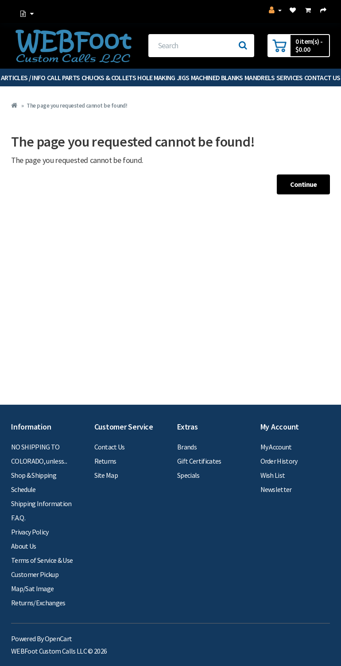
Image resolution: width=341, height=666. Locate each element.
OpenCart (58, 638)
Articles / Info (23, 77)
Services (289, 77)
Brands (187, 446)
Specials (188, 475)
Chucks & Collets (108, 77)
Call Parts (63, 77)
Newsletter (276, 489)
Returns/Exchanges (38, 602)
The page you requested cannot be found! (77, 105)
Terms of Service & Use (42, 560)
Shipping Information (41, 503)
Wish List (272, 475)
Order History (279, 461)
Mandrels (259, 77)
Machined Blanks (217, 77)
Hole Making (156, 77)
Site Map (106, 475)
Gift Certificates (199, 461)
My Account (276, 446)
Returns (105, 461)
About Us (23, 546)
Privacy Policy (30, 531)
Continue (303, 184)
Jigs (183, 77)
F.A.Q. (18, 517)
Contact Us (109, 446)
